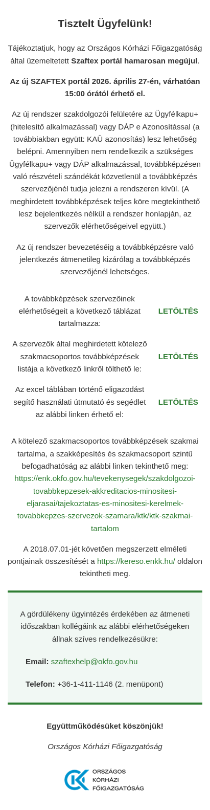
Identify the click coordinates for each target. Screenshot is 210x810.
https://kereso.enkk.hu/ (137, 561)
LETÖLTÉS (178, 311)
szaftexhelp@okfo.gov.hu (94, 661)
